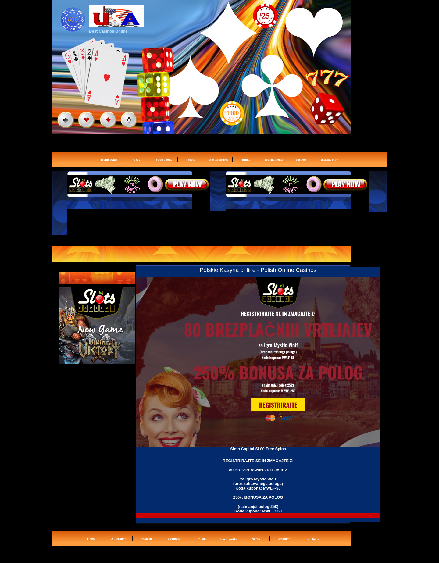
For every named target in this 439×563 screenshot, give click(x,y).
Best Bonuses (218, 159)
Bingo (246, 159)
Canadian (284, 538)
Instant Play (329, 159)
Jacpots (301, 159)
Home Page (109, 159)
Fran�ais (311, 539)
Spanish (146, 538)
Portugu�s (228, 539)
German (174, 538)
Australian (118, 538)
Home (91, 538)
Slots (191, 159)
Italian (201, 538)
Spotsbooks (164, 159)
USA (136, 159)
